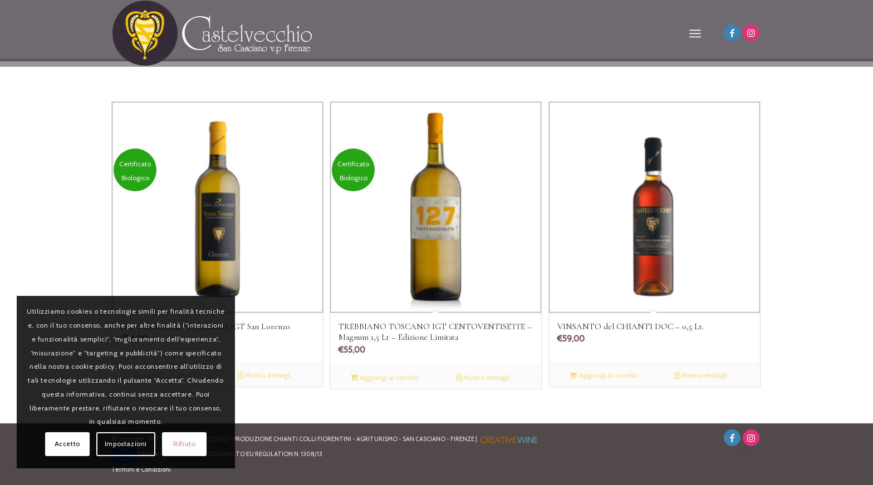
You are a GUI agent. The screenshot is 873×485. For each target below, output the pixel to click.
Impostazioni (126, 443)
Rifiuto (184, 443)
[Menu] (695, 33)
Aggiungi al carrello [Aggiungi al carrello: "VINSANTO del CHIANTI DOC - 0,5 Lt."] (603, 375)
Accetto (67, 443)
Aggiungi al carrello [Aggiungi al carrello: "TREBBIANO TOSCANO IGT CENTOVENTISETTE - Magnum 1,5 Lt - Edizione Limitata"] (385, 378)
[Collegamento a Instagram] (751, 32)
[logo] (212, 33)
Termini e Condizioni (141, 469)
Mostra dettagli (264, 375)
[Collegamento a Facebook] (732, 32)
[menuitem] (695, 33)
